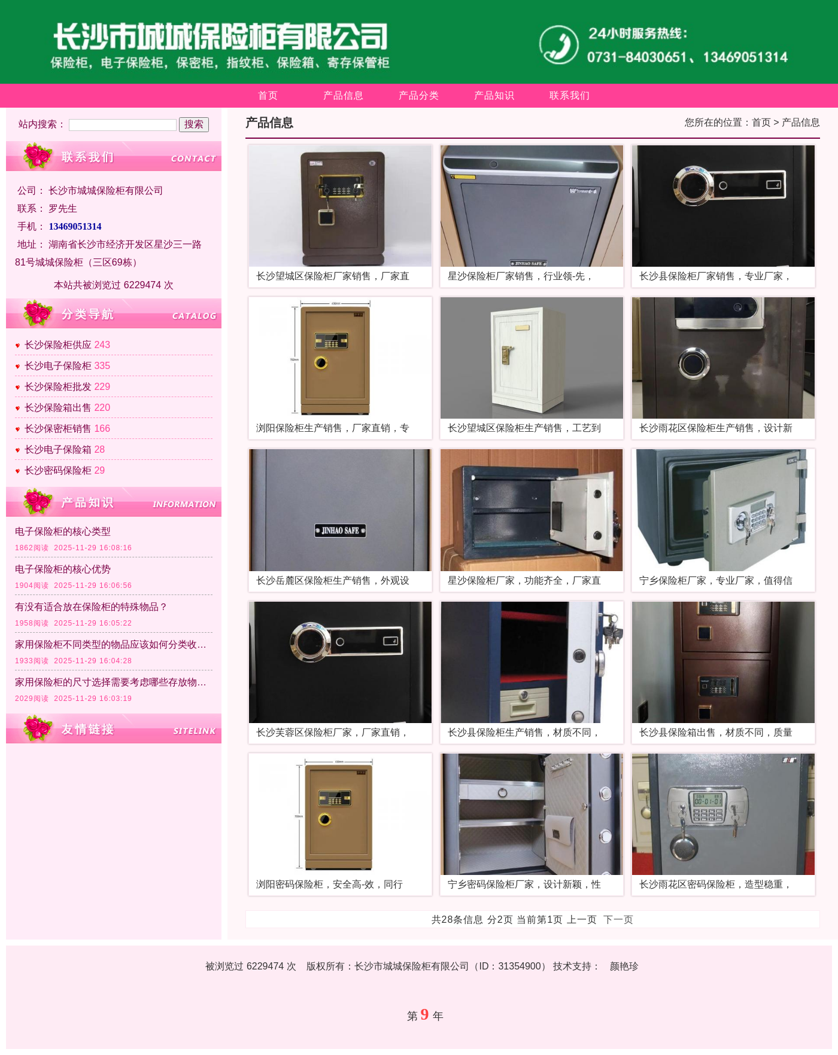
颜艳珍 (624, 966)
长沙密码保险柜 (58, 470)
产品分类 (419, 95)
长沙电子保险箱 (58, 449)
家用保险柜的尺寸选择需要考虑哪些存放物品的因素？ (113, 682)
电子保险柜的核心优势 (63, 569)
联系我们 (569, 95)
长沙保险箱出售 (58, 408)
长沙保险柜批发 (58, 387)
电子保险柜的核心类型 (63, 531)
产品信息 (343, 95)
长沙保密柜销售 (58, 428)
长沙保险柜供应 (58, 345)
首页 (268, 95)
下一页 (618, 919)
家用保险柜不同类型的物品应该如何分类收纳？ (113, 644)
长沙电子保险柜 (58, 366)
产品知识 (494, 95)
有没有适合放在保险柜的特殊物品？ (91, 607)
